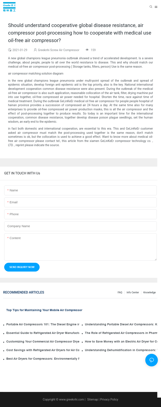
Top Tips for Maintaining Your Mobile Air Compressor (44, 310)
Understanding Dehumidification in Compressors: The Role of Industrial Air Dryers (121, 350)
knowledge (149, 292)
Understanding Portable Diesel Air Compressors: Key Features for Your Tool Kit (121, 324)
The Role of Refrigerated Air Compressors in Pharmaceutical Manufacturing (121, 333)
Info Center (133, 292)
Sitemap (92, 399)
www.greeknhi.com (71, 399)
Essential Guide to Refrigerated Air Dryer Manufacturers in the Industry (42, 333)
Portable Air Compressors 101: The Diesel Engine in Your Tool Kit (42, 324)
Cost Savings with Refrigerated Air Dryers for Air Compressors (42, 350)
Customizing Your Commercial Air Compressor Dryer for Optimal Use (42, 341)
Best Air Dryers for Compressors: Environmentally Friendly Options (42, 358)
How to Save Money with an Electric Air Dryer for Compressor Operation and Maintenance (121, 341)
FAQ (120, 292)
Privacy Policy (109, 399)
